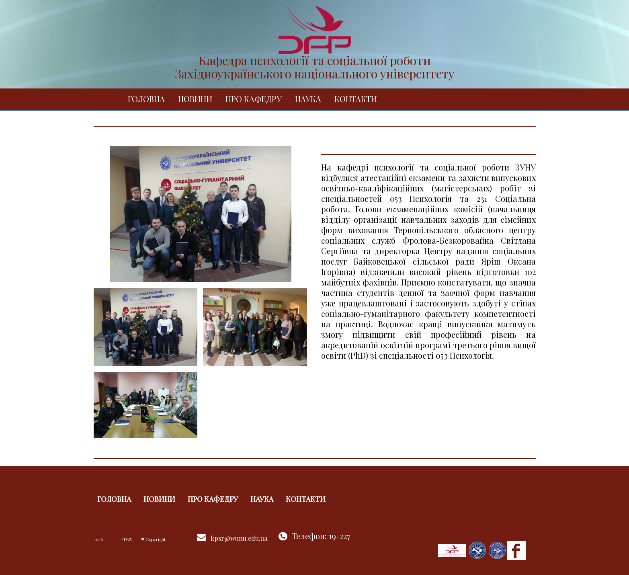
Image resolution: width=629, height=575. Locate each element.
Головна (146, 98)
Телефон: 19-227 (321, 535)
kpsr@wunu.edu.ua (239, 538)
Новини (195, 98)
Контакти (355, 98)
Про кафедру (253, 98)
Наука (308, 98)
